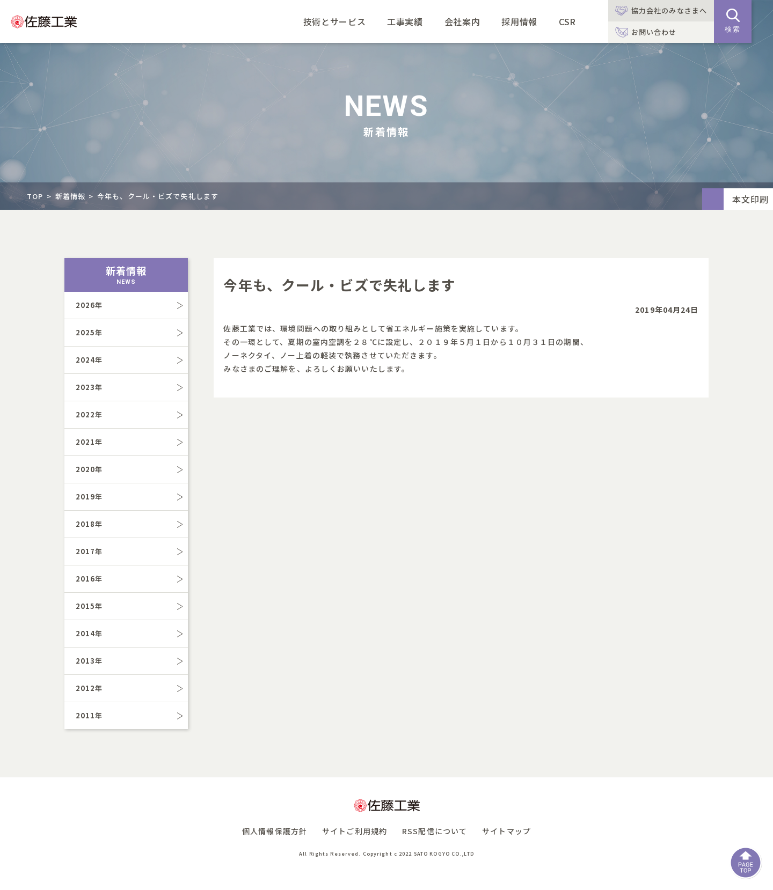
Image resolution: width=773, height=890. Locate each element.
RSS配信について (434, 831)
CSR (567, 21)
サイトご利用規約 (354, 831)
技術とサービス (334, 21)
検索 (732, 21)
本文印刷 (750, 199)
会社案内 (462, 21)
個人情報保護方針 (274, 831)
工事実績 (405, 21)
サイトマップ (506, 831)
